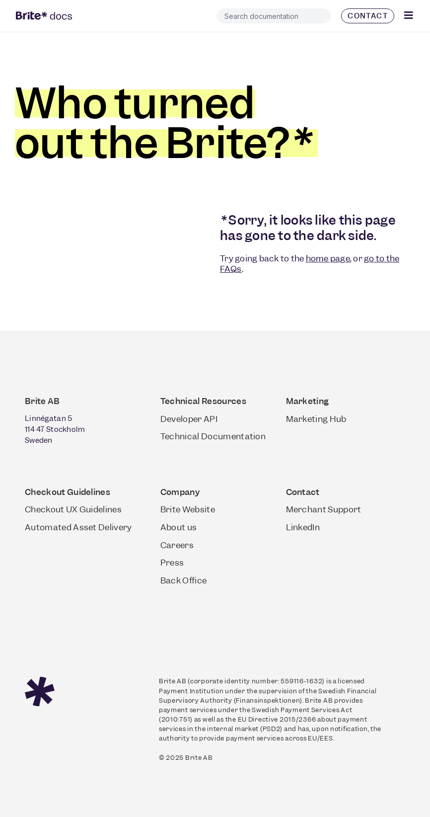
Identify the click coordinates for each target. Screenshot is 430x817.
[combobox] (273, 15)
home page (328, 258)
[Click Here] (409, 15)
